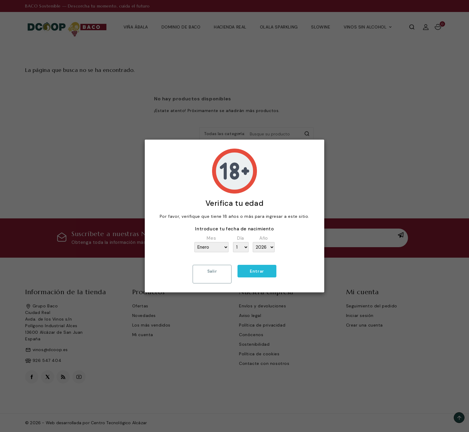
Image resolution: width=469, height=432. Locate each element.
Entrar (257, 271)
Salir (212, 271)
